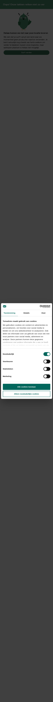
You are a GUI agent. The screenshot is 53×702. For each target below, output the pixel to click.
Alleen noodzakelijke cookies (26, 394)
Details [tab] (27, 313)
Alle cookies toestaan (26, 387)
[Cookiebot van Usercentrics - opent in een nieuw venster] (39, 306)
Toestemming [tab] (9, 313)
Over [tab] (43, 313)
